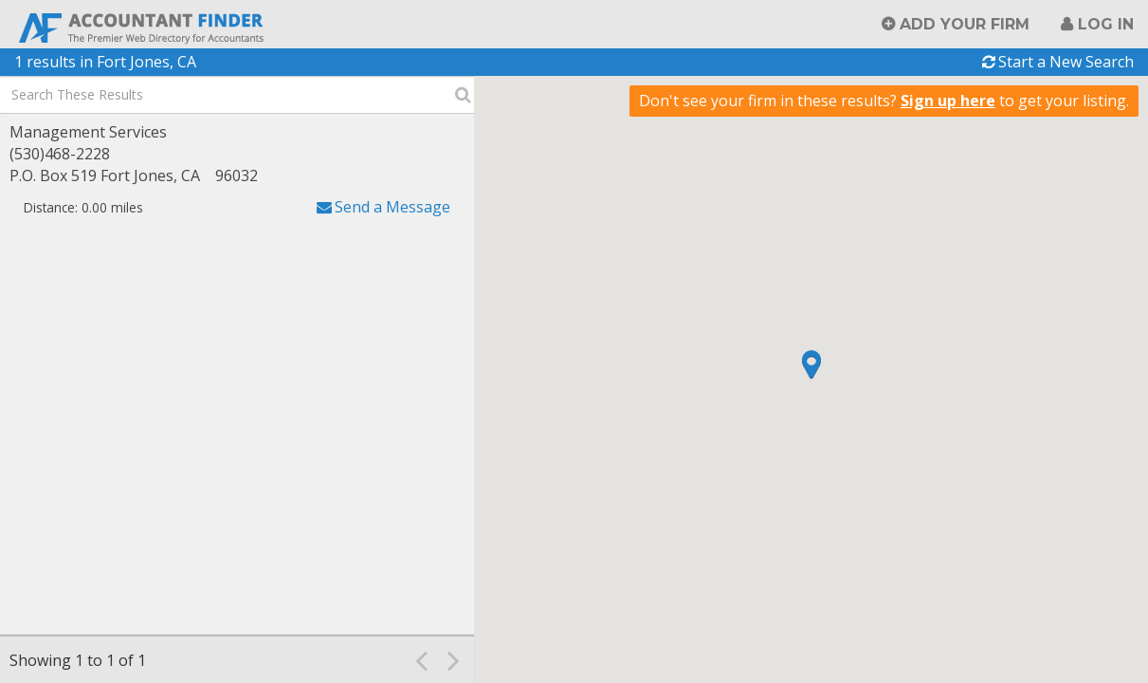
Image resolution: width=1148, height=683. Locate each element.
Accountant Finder (142, 26)
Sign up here (948, 100)
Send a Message (392, 206)
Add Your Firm (965, 24)
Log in (1106, 24)
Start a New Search (1066, 61)
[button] (811, 364)
